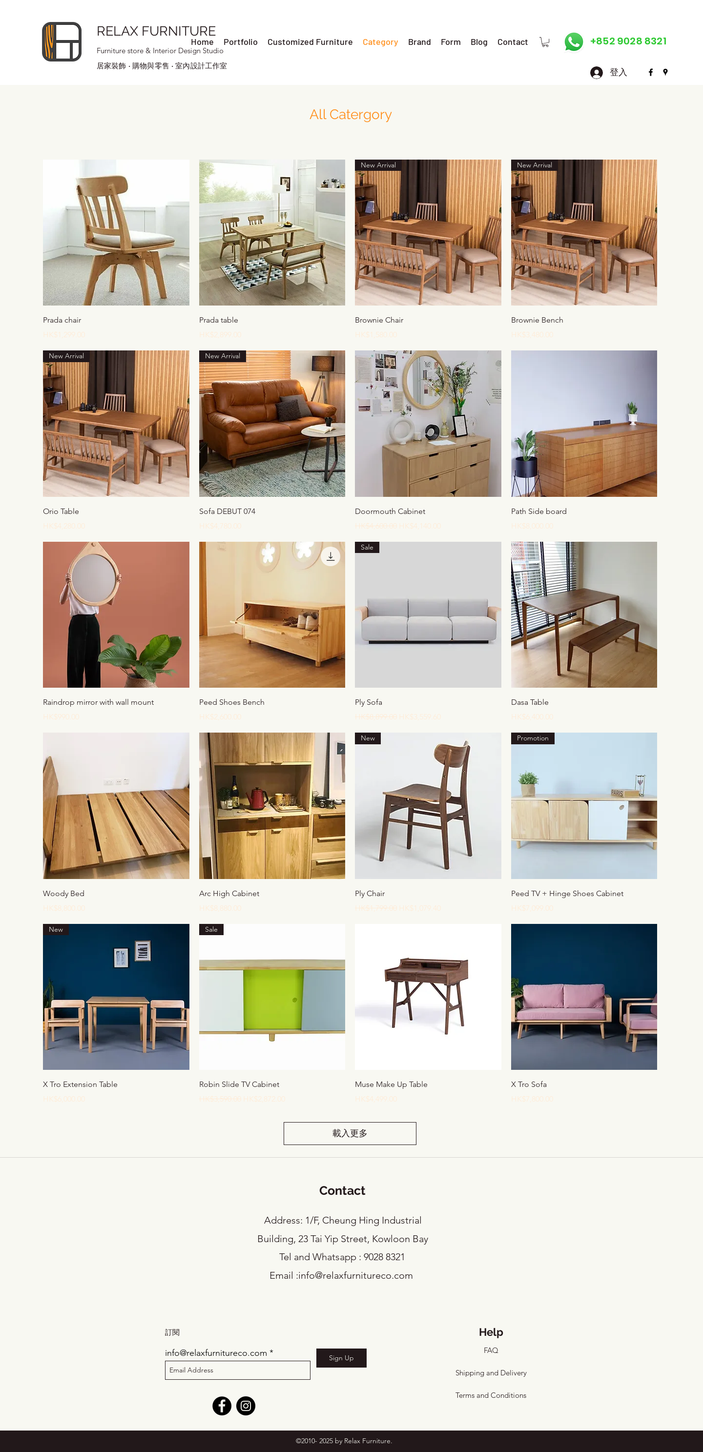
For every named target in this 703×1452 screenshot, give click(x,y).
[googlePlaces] (665, 72)
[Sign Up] (341, 1358)
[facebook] (651, 72)
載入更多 (350, 1133)
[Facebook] (221, 1405)
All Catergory (351, 114)
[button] (545, 42)
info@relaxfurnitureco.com (355, 1275)
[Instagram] (245, 1405)
